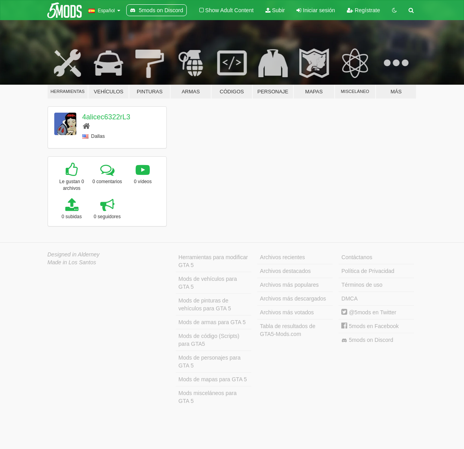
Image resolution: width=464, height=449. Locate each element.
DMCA (349, 298)
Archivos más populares (289, 285)
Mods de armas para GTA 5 (212, 322)
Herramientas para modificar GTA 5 (213, 261)
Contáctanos (356, 257)
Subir (275, 10)
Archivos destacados (285, 271)
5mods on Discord (367, 340)
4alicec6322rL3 (106, 117)
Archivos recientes (282, 257)
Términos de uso (361, 285)
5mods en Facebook (370, 326)
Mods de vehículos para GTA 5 (208, 283)
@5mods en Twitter (368, 312)
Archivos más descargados (293, 298)
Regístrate (363, 10)
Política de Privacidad (367, 271)
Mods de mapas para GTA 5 (213, 379)
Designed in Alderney (74, 254)
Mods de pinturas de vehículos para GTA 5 (205, 304)
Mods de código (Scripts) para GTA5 (209, 340)
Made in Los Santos (72, 262)
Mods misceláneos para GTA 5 (208, 397)
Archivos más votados (287, 312)
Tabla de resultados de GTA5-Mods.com (287, 330)
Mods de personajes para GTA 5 (210, 361)
